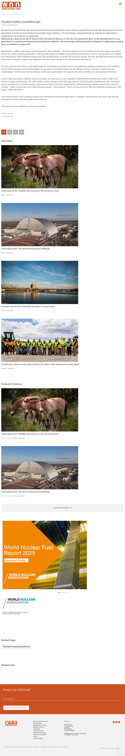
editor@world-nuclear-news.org (75, 733)
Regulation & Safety (40, 725)
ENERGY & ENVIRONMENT (13, 14)
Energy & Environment (40, 721)
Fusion (35, 736)
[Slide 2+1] (66, 592)
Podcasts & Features (6, 438)
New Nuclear (37, 723)
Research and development (16, 647)
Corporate (36, 729)
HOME (3, 14)
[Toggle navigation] (120, 4)
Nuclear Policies (38, 727)
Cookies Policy (115, 748)
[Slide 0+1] (58, 592)
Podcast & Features (39, 735)
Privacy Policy (105, 748)
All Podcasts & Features (62, 508)
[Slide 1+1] (62, 592)
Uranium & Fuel (38, 731)
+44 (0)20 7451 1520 (71, 735)
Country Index (38, 738)
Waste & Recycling (39, 733)
